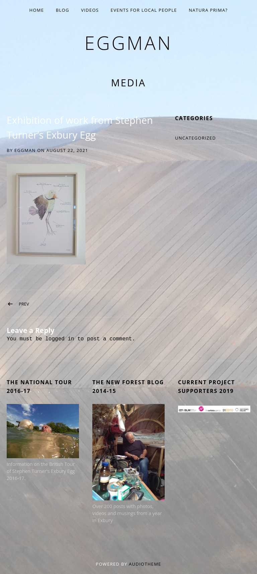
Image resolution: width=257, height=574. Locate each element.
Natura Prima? (208, 10)
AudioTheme (145, 564)
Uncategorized (195, 138)
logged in (59, 339)
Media (128, 82)
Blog (62, 10)
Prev (24, 304)
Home (36, 10)
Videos (90, 10)
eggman (128, 42)
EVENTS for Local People (144, 10)
